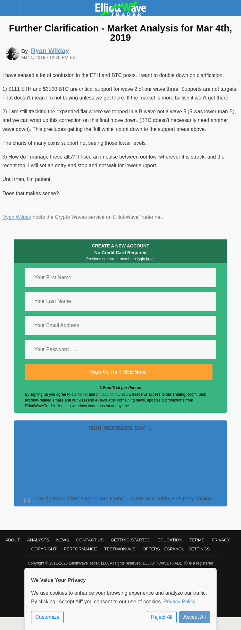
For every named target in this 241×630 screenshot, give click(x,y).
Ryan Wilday (17, 217)
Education (170, 540)
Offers (151, 549)
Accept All (194, 617)
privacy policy (107, 394)
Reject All (161, 617)
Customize (47, 617)
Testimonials (120, 549)
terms (83, 394)
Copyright (44, 549)
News (62, 540)
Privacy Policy (179, 601)
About (12, 540)
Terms (196, 540)
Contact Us (90, 540)
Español (174, 549)
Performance (80, 549)
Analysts (38, 540)
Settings (199, 549)
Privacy (221, 540)
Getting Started (130, 540)
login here (145, 259)
